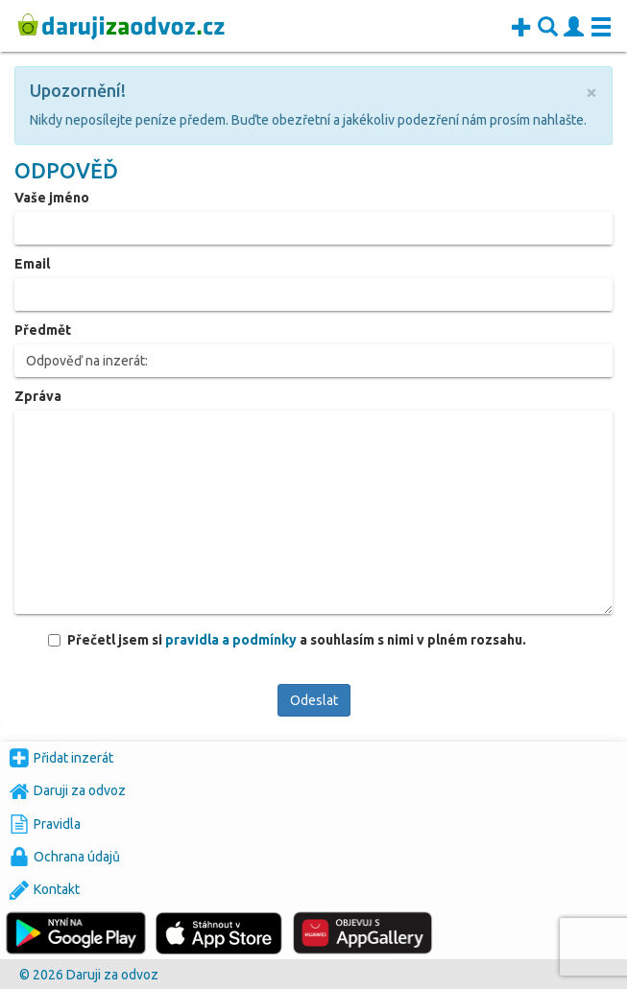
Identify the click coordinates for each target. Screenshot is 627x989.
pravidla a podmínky (232, 640)
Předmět (42, 330)
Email (32, 263)
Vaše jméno (51, 197)
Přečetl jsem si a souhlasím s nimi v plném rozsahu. (296, 640)
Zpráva (37, 396)
